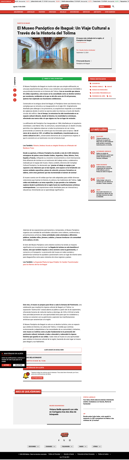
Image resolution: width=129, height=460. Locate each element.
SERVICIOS (85, 12)
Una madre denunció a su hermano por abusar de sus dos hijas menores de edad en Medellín (104, 194)
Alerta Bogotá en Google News (52, 350)
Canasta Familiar (6, 1)
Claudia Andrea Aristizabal (87, 50)
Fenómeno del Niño (98, 96)
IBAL (110, 96)
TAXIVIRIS (42, 12)
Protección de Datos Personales (86, 454)
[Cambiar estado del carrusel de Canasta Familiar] (13, 1)
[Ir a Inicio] (64, 6)
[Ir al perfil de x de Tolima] (64, 441)
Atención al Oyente (69, 454)
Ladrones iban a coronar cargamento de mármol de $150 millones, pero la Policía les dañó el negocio (104, 169)
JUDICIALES (31, 12)
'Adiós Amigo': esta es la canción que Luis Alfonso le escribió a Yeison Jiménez (104, 182)
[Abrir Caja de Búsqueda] (113, 6)
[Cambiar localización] (105, 6)
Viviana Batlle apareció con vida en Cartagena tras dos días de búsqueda (62, 412)
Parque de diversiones (100, 90)
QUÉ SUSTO (97, 12)
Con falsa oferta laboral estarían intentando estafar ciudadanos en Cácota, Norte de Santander (99, 402)
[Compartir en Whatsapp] (14, 100)
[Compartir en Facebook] (14, 90)
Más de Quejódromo (28, 392)
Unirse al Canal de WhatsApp (52, 79)
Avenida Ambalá (97, 87)
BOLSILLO (63, 12)
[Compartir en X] (14, 95)
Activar (6, 365)
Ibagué (109, 87)
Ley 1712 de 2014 (64, 457)
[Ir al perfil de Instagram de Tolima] (70, 441)
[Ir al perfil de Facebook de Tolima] (58, 441)
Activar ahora (37, 378)
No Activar (18, 365)
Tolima (42, 361)
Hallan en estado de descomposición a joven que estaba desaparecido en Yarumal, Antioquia (104, 156)
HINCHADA (52, 12)
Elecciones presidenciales (101, 93)
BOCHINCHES (74, 12)
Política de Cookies (103, 454)
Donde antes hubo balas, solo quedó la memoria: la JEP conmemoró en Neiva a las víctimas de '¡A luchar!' (99, 419)
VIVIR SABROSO (110, 12)
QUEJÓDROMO (19, 12)
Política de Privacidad (54, 454)
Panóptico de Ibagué (31, 361)
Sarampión (96, 84)
